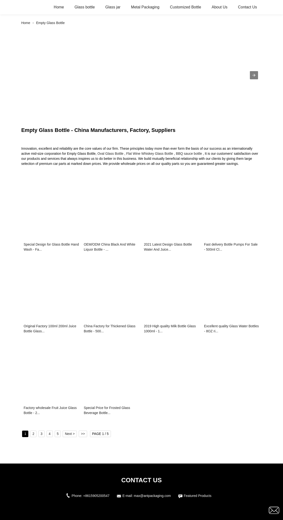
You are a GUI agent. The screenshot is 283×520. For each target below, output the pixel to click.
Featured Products (197, 496)
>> (83, 434)
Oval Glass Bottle (110, 153)
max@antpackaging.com (152, 496)
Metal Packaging (145, 7)
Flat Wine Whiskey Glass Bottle (149, 153)
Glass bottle (84, 7)
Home (59, 7)
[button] (254, 75)
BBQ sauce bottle (189, 153)
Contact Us (247, 7)
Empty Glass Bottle (50, 23)
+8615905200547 (96, 496)
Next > (70, 434)
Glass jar (112, 7)
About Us (220, 7)
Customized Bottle (185, 7)
